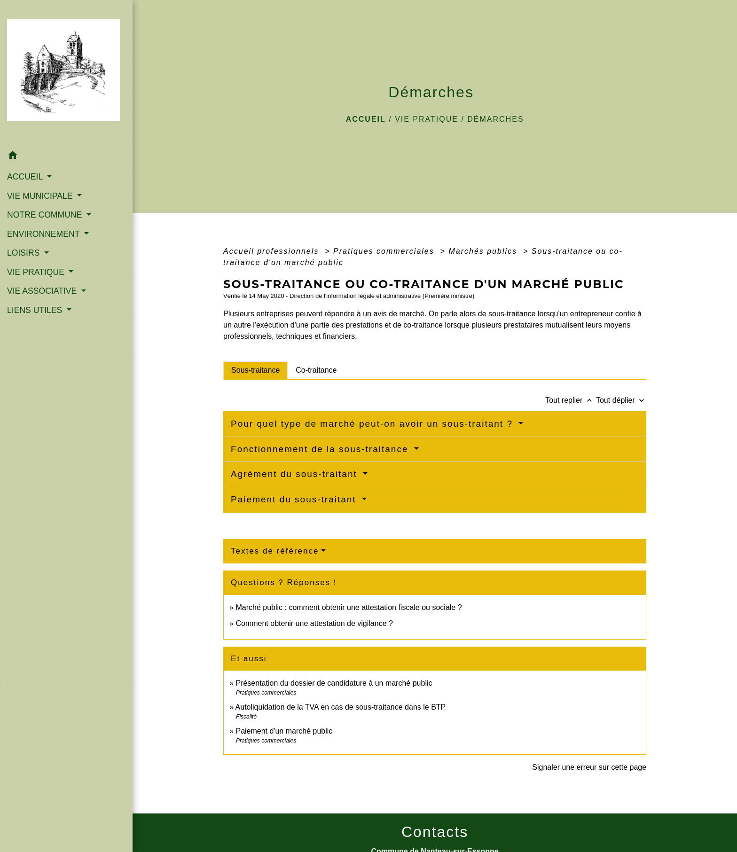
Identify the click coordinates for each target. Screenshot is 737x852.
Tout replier (570, 400)
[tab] (255, 370)
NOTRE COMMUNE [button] (45, 214)
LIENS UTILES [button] (35, 310)
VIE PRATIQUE (426, 119)
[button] (66, 156)
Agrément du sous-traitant (296, 474)
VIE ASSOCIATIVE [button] (43, 291)
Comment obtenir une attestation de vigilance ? (313, 623)
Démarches (495, 119)
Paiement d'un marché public (283, 731)
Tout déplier (621, 400)
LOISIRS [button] (24, 253)
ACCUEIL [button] (26, 176)
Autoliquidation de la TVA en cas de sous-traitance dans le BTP (340, 707)
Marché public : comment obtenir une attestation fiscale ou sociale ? (348, 607)
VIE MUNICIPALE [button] (41, 196)
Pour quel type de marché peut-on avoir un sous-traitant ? (373, 424)
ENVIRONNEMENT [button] (44, 234)
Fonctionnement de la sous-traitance (321, 449)
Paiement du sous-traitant (295, 499)
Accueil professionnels (272, 251)
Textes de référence (275, 551)
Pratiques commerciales (385, 251)
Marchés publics (484, 251)
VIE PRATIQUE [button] (37, 272)
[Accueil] (66, 73)
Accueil (366, 119)
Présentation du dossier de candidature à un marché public (333, 683)
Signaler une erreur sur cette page (589, 767)
